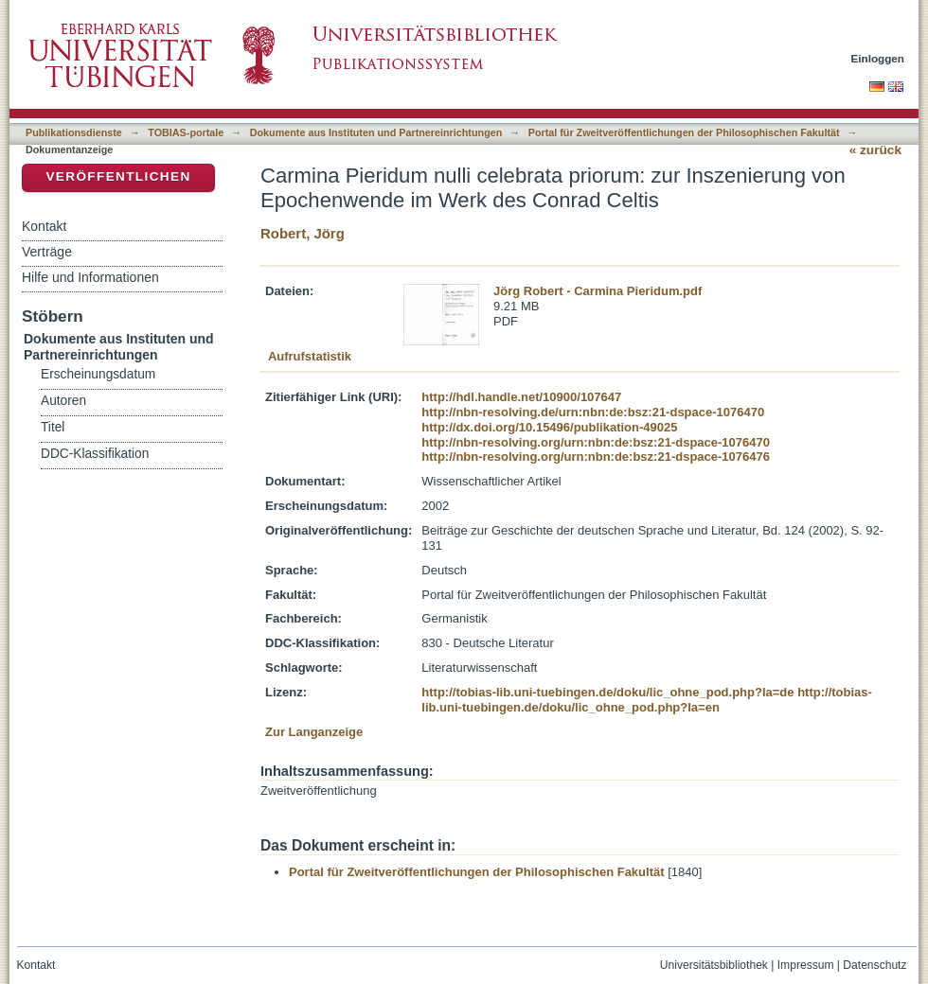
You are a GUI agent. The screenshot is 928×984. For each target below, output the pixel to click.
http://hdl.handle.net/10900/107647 (521, 397)
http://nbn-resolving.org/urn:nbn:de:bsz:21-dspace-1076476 (595, 456)
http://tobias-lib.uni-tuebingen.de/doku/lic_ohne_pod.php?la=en (646, 699)
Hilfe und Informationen (90, 277)
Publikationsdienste (74, 132)
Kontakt (44, 226)
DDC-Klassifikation (95, 454)
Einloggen (878, 58)
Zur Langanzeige (314, 732)
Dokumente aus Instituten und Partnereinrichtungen (376, 132)
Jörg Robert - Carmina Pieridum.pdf (597, 291)
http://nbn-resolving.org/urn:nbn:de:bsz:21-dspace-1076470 (595, 442)
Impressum (805, 965)
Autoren (63, 401)
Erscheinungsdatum (98, 374)
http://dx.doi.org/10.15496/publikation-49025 (549, 427)
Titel (52, 427)
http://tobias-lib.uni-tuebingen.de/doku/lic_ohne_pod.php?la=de (607, 692)
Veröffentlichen (117, 176)
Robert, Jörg (302, 233)
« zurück (875, 150)
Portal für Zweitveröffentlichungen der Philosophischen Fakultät (684, 132)
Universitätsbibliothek (714, 965)
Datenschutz (874, 965)
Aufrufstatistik (309, 356)
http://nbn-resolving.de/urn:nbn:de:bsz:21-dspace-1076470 (592, 412)
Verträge (47, 251)
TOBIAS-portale (185, 132)
